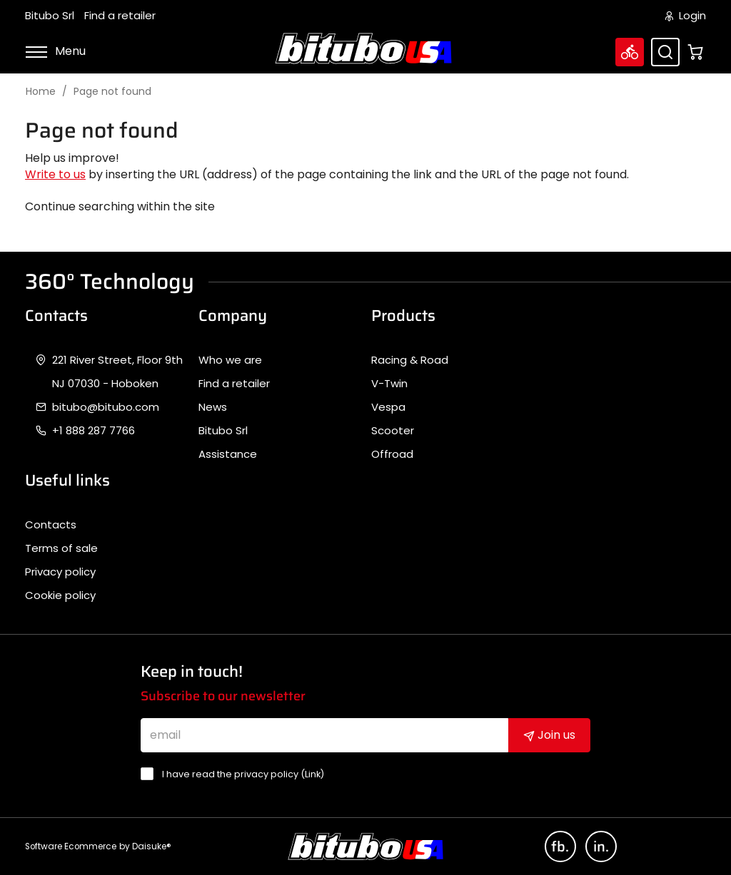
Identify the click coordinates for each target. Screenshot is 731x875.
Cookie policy (60, 595)
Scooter (392, 430)
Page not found (112, 92)
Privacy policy (60, 572)
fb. (560, 846)
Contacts (50, 524)
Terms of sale (61, 548)
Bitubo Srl (49, 15)
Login (685, 15)
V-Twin (389, 383)
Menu (55, 51)
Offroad (392, 454)
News (212, 407)
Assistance (227, 454)
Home (41, 92)
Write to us (55, 174)
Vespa (388, 407)
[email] (325, 735)
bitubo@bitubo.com (105, 407)
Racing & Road (409, 360)
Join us (549, 735)
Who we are (230, 360)
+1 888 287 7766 (93, 430)
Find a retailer (120, 15)
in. (601, 846)
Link (313, 774)
